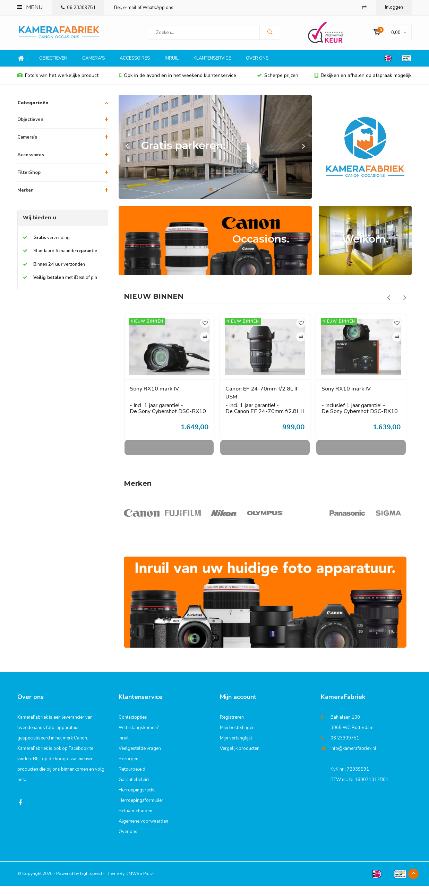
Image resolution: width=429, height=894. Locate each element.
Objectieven (53, 66)
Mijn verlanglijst (236, 746)
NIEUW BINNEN (153, 304)
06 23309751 (78, 8)
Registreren (232, 725)
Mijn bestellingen (237, 736)
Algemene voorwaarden (143, 829)
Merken (25, 198)
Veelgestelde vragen (140, 756)
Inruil (172, 66)
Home (20, 66)
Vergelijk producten (239, 756)
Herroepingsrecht (137, 798)
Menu (30, 7)
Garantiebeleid (134, 788)
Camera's (93, 66)
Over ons (257, 66)
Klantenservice (212, 66)
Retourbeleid (132, 777)
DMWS (132, 881)
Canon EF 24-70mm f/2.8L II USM (261, 401)
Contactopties (133, 725)
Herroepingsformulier (141, 808)
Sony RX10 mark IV (154, 397)
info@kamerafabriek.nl (353, 756)
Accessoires (135, 66)
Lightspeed (91, 881)
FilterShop (29, 180)
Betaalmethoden (135, 819)
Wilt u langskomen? (138, 736)
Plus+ (148, 881)
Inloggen (394, 7)
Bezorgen (128, 767)
